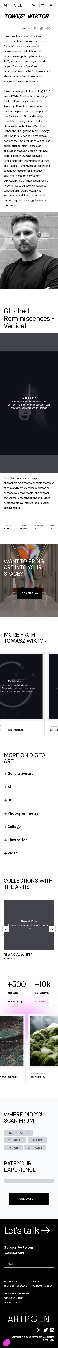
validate (29, 1198)
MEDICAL (14, 1140)
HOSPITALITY (18, 1133)
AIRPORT (35, 1147)
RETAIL (13, 1147)
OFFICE (37, 1140)
